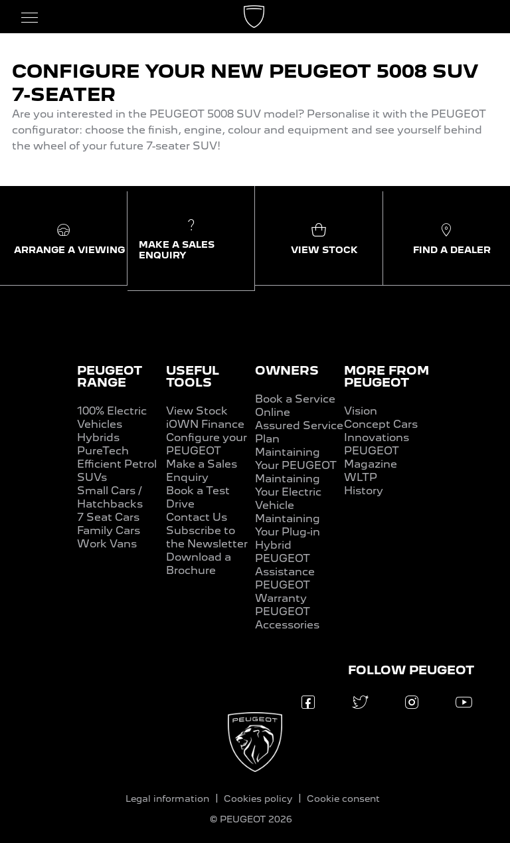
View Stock (197, 411)
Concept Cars (381, 424)
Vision (360, 411)
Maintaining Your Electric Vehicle (288, 492)
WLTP (360, 477)
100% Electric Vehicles (112, 417)
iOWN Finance (205, 424)
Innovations (376, 437)
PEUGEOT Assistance (285, 565)
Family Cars (108, 530)
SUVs (92, 477)
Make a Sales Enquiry (201, 471)
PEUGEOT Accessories (287, 618)
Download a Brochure (198, 564)
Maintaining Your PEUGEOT (296, 459)
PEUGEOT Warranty (282, 592)
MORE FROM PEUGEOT (386, 376)
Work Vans (107, 543)
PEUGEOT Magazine (371, 457)
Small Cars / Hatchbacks (110, 497)
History (363, 490)
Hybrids (98, 437)
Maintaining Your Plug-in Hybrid (287, 531)
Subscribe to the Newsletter (207, 537)
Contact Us (196, 517)
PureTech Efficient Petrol (117, 457)
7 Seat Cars (108, 517)
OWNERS (287, 370)
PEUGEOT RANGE (109, 376)
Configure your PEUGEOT (206, 444)
